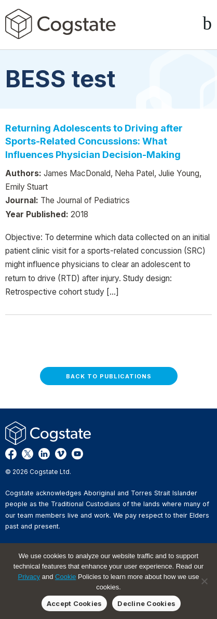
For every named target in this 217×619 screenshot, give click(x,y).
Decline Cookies (146, 603)
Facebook (11, 453)
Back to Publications (109, 376)
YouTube (77, 453)
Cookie (65, 577)
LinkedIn (44, 453)
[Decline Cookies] (204, 581)
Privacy (29, 577)
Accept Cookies (74, 603)
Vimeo (60, 453)
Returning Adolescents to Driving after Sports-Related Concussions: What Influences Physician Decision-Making (94, 141)
